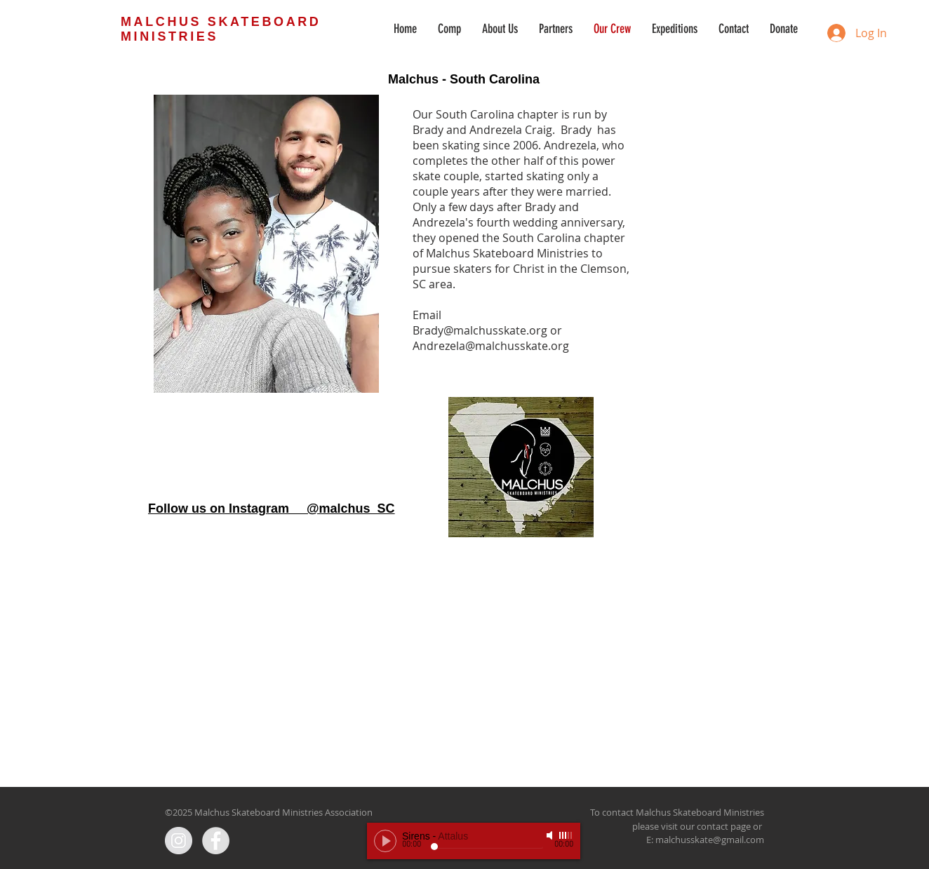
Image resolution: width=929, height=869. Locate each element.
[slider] (566, 835)
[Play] (385, 841)
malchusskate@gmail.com (709, 839)
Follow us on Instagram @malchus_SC (271, 508)
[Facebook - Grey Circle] (215, 840)
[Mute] (551, 835)
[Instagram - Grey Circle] (178, 840)
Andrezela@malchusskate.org (491, 345)
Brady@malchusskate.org (480, 330)
